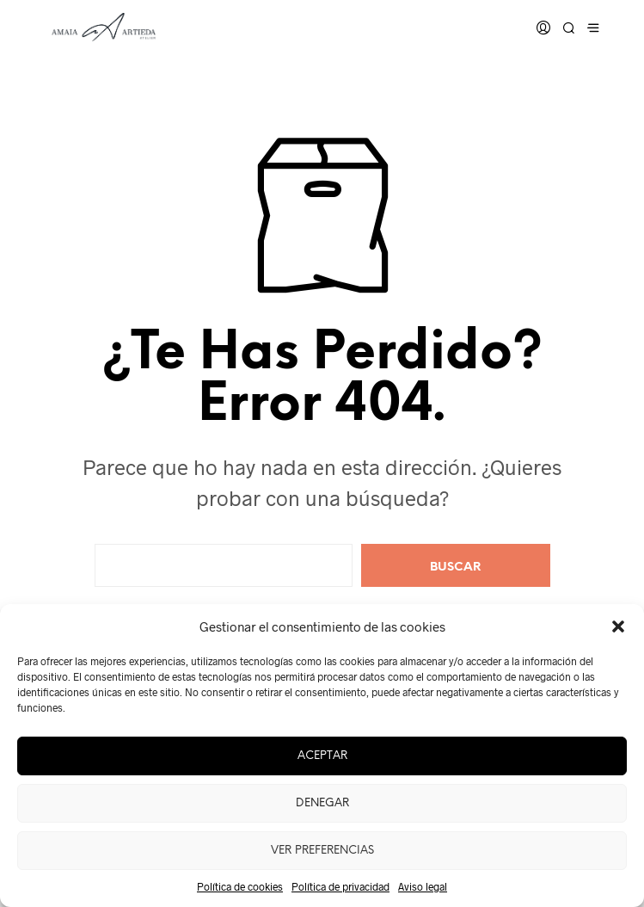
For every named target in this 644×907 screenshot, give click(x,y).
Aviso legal (422, 886)
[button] (618, 626)
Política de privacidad (340, 886)
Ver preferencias (322, 850)
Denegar (322, 803)
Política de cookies (240, 886)
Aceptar (322, 756)
